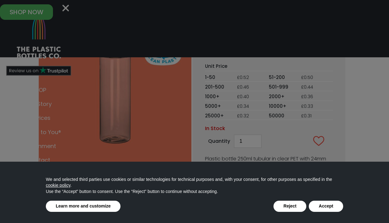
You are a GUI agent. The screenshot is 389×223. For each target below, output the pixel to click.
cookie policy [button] (58, 185)
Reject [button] (289, 205)
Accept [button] (326, 205)
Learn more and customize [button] (83, 205)
